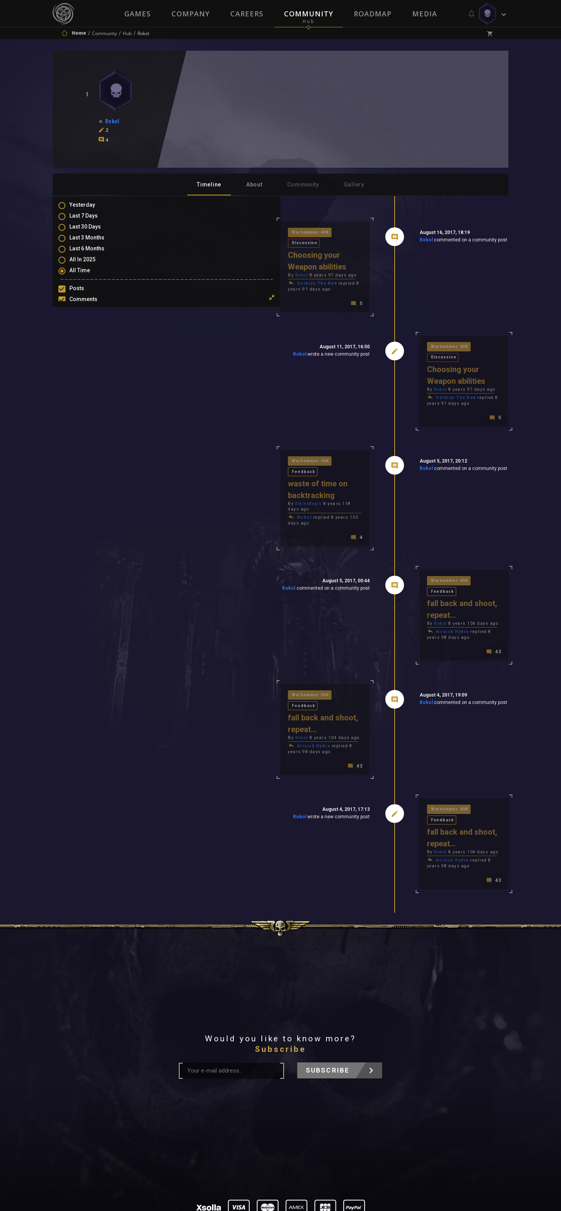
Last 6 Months (94, 255)
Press (198, 1114)
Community (308, 13)
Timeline (209, 184)
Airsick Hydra (397, 527)
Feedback (243, 409)
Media (425, 13)
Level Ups (89, 341)
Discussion (245, 233)
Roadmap (373, 13)
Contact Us (353, 1114)
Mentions (89, 318)
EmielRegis (198, 430)
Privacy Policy (298, 1114)
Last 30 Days (93, 232)
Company (190, 13)
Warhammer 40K (201, 233)
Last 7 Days (91, 221)
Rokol (370, 241)
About (254, 184)
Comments (91, 307)
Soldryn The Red (207, 262)
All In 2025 (90, 266)
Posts (84, 296)
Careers (246, 13)
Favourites (90, 329)
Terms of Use (240, 1114)
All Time (87, 277)
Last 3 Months (94, 243)
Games (136, 13)
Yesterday (90, 209)
